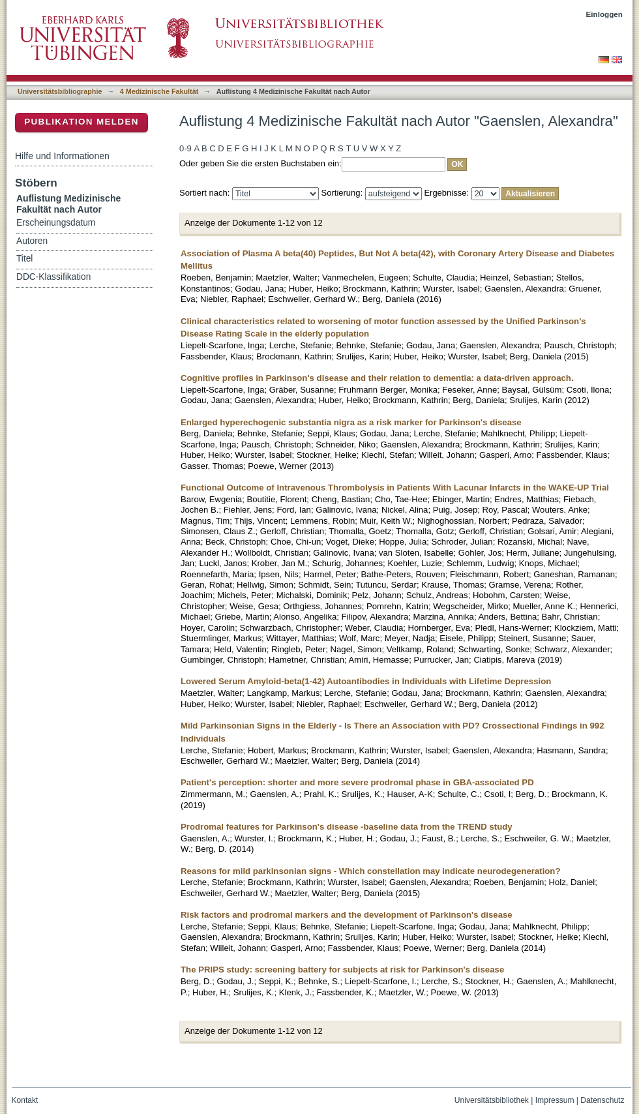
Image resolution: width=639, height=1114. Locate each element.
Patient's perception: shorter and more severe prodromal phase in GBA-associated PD (357, 782)
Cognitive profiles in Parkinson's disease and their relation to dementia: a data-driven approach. (377, 378)
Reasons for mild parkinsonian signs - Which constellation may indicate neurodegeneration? (371, 871)
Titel (24, 258)
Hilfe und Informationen (62, 156)
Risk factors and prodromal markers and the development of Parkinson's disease (347, 915)
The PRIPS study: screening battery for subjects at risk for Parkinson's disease (342, 969)
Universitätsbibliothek (491, 1100)
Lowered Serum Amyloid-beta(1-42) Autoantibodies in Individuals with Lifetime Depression (366, 681)
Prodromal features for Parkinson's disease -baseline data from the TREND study (347, 827)
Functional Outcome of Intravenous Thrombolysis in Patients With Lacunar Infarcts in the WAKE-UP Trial (395, 487)
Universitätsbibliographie (60, 91)
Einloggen (604, 14)
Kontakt (25, 1100)
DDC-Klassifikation (53, 277)
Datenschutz (602, 1100)
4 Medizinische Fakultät (159, 91)
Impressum (554, 1100)
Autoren (32, 241)
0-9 (185, 148)
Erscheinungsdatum (55, 223)
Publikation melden (81, 122)
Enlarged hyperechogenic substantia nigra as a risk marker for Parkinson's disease (351, 422)
